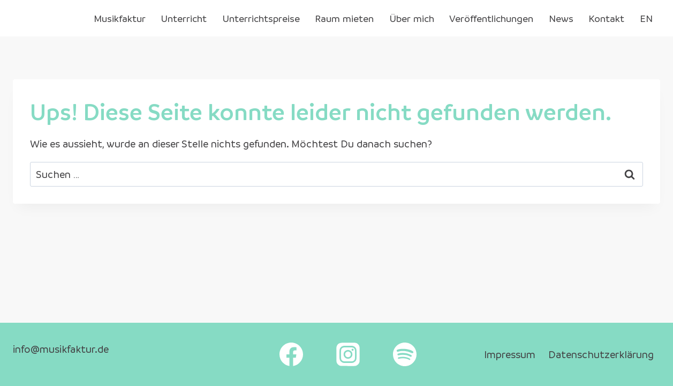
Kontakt (606, 18)
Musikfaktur (120, 18)
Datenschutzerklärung (601, 354)
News (561, 18)
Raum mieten (344, 18)
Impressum (509, 354)
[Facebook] (291, 354)
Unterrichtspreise (261, 18)
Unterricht (184, 18)
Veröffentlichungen (491, 18)
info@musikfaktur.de (61, 349)
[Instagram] (348, 354)
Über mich (411, 18)
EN (646, 18)
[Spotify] (404, 354)
